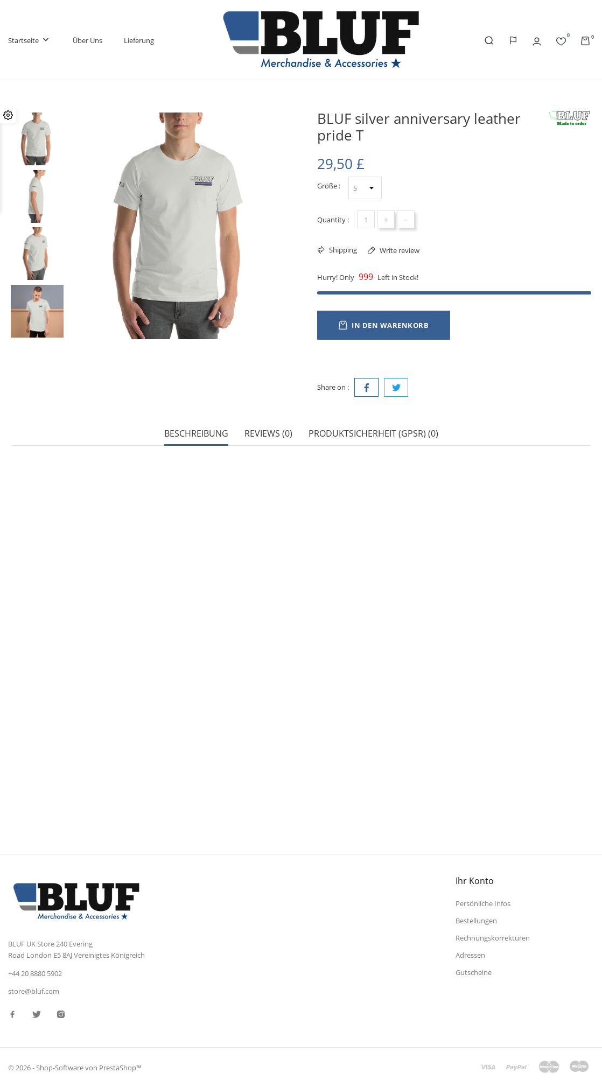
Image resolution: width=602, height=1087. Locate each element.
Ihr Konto (475, 881)
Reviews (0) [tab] (268, 433)
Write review (398, 250)
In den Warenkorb (384, 325)
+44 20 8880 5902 (35, 973)
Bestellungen (476, 920)
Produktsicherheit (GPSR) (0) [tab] (373, 433)
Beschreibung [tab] (196, 433)
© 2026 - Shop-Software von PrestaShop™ (75, 1067)
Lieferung (139, 40)
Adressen (470, 955)
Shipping (342, 250)
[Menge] (366, 219)
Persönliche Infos (483, 903)
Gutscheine (474, 972)
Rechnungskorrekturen (493, 938)
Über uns (87, 40)
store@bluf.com (33, 991)
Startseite (29, 40)
